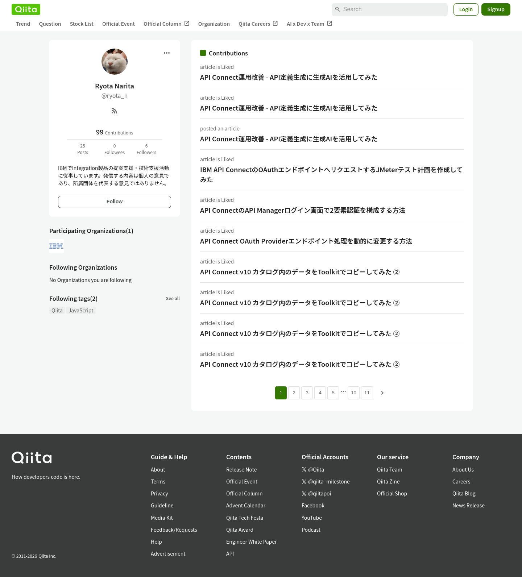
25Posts (82, 148)
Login (466, 9)
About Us (463, 469)
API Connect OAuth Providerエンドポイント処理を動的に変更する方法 (306, 240)
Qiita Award (239, 529)
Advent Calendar (245, 505)
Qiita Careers (258, 24)
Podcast (311, 529)
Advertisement (168, 553)
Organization (214, 23)
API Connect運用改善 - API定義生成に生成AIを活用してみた (289, 77)
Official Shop (392, 493)
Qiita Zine (388, 481)
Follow (115, 201)
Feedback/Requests (174, 529)
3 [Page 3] (307, 392)
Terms (158, 481)
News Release (468, 505)
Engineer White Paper (251, 541)
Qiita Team (389, 469)
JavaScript (81, 310)
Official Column (167, 24)
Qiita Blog (464, 493)
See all (173, 298)
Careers (461, 481)
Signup (496, 9)
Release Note (241, 469)
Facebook (313, 505)
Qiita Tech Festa (244, 517)
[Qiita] (26, 9)
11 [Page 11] (367, 392)
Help (156, 541)
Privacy (159, 493)
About (158, 469)
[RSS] (115, 111)
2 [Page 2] (294, 392)
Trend (23, 23)
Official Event (118, 23)
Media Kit (162, 517)
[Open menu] (167, 53)
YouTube (312, 517)
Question (50, 23)
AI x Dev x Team (309, 24)
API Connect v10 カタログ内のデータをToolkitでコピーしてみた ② (300, 271)
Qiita (57, 310)
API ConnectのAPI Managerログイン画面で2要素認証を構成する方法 (303, 210)
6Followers (146, 148)
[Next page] (382, 392)
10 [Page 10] (353, 392)
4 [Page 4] (320, 392)
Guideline (162, 505)
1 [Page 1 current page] (280, 392)
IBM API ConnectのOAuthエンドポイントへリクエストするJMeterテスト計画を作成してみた (331, 174)
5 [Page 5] (333, 392)
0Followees (114, 148)
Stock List (82, 23)
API (230, 553)
